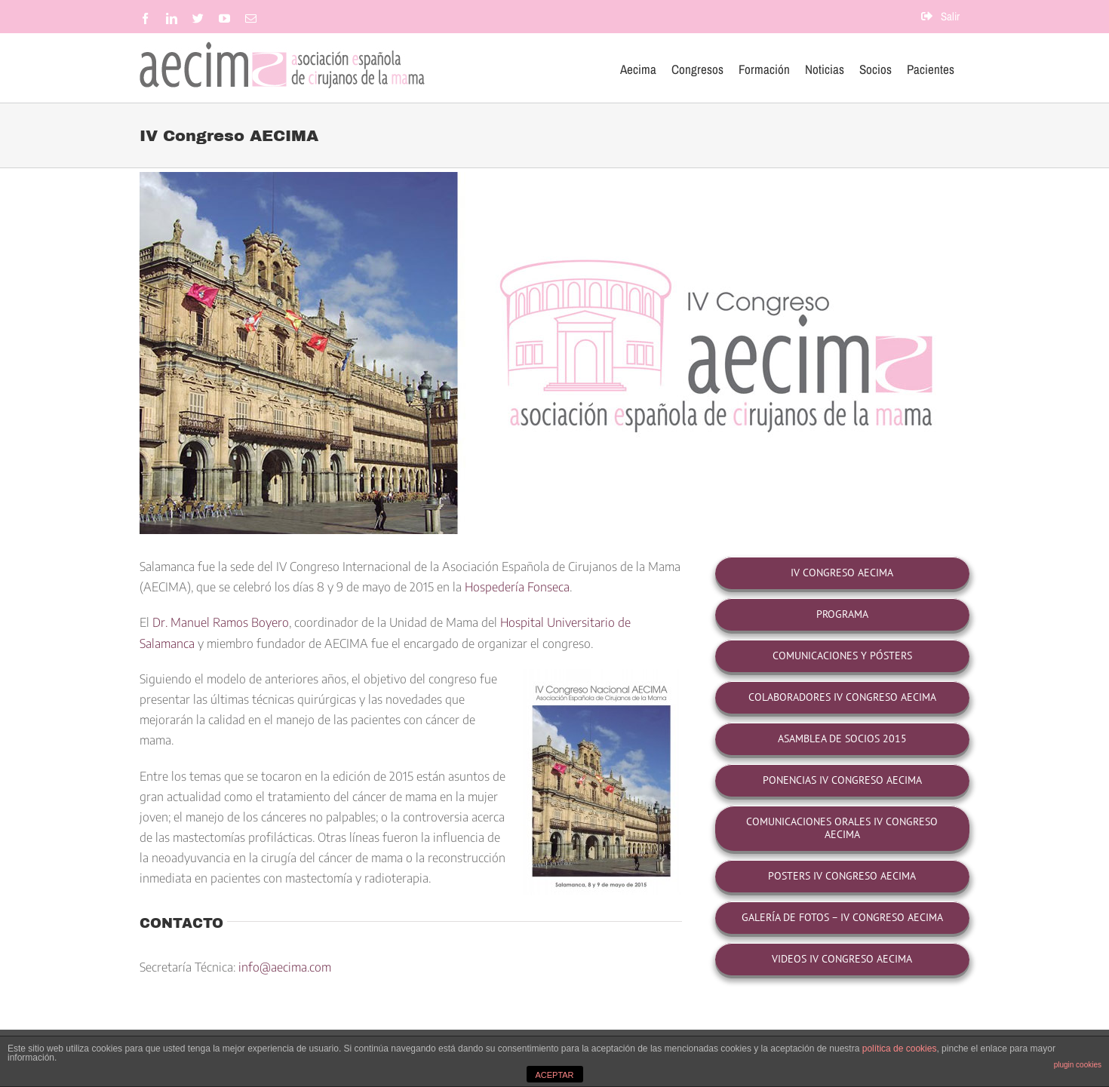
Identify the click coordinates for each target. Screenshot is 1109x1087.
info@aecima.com (284, 967)
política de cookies (899, 1048)
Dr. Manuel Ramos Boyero (220, 622)
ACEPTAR (554, 1074)
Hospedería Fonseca (517, 586)
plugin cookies (1077, 1065)
